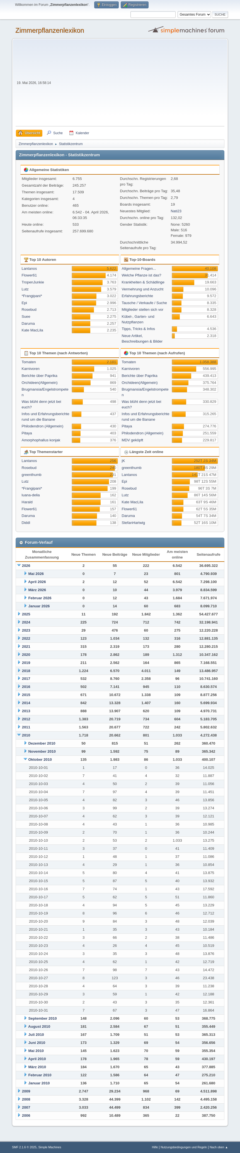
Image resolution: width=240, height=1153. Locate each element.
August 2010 (39, 1026)
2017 (26, 679)
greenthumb (32, 475)
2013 (26, 711)
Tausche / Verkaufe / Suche (144, 303)
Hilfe (155, 1147)
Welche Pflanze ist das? (141, 275)
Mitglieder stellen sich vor (143, 309)
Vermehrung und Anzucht (143, 289)
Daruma (28, 323)
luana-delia (31, 495)
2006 (26, 1115)
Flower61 (29, 275)
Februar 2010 (39, 1075)
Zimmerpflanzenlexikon (49, 30)
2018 (26, 671)
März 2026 (37, 590)
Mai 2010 (36, 1051)
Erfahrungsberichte (137, 296)
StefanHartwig (133, 523)
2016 (26, 687)
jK (123, 461)
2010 (26, 735)
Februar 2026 (39, 598)
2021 (26, 646)
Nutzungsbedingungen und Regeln (184, 1147)
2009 (26, 1091)
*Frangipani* (32, 296)
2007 (26, 1107)
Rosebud (29, 309)
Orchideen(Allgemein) (40, 383)
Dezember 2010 (41, 743)
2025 (26, 614)
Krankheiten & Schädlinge (143, 282)
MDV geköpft (132, 440)
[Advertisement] (138, 84)
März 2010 (37, 1067)
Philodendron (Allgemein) (43, 426)
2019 (26, 663)
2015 (26, 695)
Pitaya (27, 433)
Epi (24, 303)
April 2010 (37, 1059)
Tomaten (29, 362)
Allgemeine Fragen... (139, 268)
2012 (26, 719)
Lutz (25, 289)
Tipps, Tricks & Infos (138, 329)
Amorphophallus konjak (41, 440)
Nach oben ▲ (219, 1147)
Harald (27, 502)
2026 (26, 566)
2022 (26, 638)
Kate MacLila (32, 330)
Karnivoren (31, 369)
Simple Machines (49, 1147)
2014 (26, 703)
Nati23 (176, 211)
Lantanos (29, 268)
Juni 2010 (36, 1043)
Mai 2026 (36, 574)
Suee (26, 316)
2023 (26, 630)
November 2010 (42, 751)
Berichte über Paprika (39, 376)
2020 (26, 655)
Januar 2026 (39, 606)
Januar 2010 (39, 1083)
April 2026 (37, 582)
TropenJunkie (33, 282)
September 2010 (42, 1018)
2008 (26, 1099)
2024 (26, 622)
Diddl (26, 523)
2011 (26, 727)
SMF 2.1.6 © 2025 (24, 1147)
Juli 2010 (36, 1034)
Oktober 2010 (40, 759)
